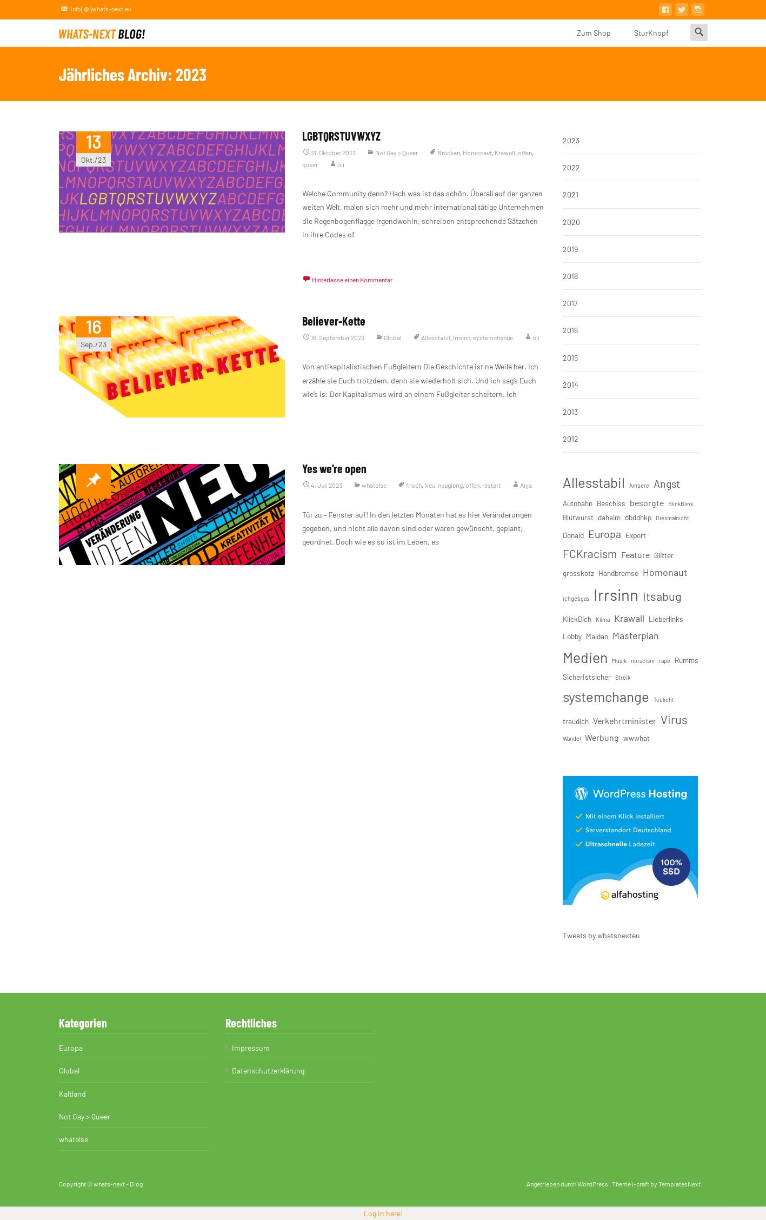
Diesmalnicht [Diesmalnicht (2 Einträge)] (672, 517)
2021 (570, 194)
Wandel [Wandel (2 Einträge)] (572, 738)
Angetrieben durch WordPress (568, 1184)
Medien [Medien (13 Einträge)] (585, 657)
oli (340, 164)
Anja (526, 485)
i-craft (641, 1184)
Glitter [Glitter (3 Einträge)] (664, 555)
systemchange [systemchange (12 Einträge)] (606, 696)
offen (525, 152)
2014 (570, 384)
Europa (71, 1047)
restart (491, 485)
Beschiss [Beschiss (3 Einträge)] (611, 503)
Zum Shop (594, 37)
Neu (429, 485)
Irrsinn (461, 337)
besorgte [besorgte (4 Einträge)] (647, 503)
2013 (570, 411)
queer (310, 164)
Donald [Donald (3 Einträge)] (573, 535)
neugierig (450, 485)
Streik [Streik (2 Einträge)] (622, 677)
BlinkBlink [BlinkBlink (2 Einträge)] (680, 503)
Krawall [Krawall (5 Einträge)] (629, 618)
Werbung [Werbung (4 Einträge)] (602, 737)
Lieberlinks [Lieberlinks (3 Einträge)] (666, 619)
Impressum (251, 1047)
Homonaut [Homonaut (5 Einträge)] (665, 572)
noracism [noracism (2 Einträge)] (643, 660)
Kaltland (72, 1093)
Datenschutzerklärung (268, 1070)
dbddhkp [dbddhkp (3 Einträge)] (638, 517)
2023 (571, 140)
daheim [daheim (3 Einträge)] (609, 517)
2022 (571, 167)
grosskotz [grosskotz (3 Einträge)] (578, 573)
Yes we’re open (334, 468)
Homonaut (477, 152)
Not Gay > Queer (396, 152)
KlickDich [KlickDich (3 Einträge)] (577, 619)
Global (393, 337)
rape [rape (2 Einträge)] (664, 660)
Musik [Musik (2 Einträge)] (619, 660)
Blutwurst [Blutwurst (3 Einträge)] (578, 517)
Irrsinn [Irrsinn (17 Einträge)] (616, 594)
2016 (570, 330)
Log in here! (383, 1213)
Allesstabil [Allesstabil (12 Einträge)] (594, 482)
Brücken (448, 152)
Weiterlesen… (324, 254)
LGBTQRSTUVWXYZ (341, 136)
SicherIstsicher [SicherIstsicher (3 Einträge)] (587, 676)
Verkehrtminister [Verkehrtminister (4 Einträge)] (624, 720)
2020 (571, 222)
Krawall (505, 152)
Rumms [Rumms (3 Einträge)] (686, 660)
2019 (570, 249)
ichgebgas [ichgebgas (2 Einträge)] (576, 598)
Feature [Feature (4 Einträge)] (635, 554)
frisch (414, 485)
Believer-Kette (333, 321)
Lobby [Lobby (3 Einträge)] (572, 636)
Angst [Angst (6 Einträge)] (667, 483)
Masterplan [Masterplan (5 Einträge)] (635, 635)
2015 (570, 357)
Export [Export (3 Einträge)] (635, 535)
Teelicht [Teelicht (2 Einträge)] (664, 699)
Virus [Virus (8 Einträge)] (674, 719)
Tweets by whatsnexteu (601, 935)
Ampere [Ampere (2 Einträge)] (639, 485)
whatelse (374, 485)
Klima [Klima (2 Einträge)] (603, 619)
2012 (570, 438)
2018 (570, 276)
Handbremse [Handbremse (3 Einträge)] (618, 573)
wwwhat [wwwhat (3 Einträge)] (636, 737)
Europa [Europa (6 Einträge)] (604, 533)
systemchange (493, 337)
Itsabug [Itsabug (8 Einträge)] (662, 596)
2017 (570, 303)
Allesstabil (435, 337)
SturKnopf (651, 37)
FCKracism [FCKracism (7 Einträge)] (590, 553)
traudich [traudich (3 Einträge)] (576, 721)
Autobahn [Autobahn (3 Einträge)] (577, 503)
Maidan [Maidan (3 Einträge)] (597, 636)
